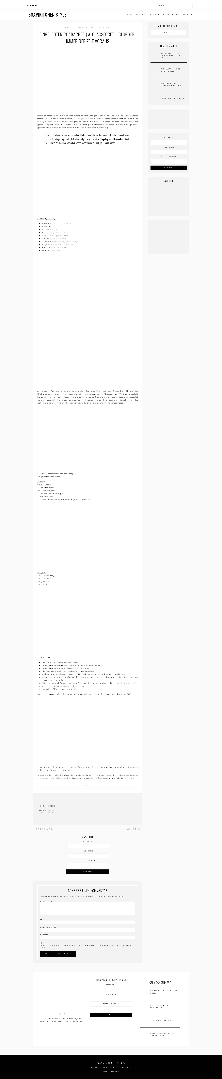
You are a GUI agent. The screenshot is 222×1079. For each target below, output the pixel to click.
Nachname (87, 851)
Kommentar (47, 901)
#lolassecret (50, 121)
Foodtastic (52, 229)
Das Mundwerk (58, 238)
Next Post (133, 829)
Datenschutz (124, 1068)
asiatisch (41, 778)
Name (43, 919)
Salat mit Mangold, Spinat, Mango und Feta (171, 56)
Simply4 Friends (59, 247)
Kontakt (95, 1068)
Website (44, 935)
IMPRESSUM (108, 1068)
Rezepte (89, 28)
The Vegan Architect (56, 232)
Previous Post (44, 829)
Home (130, 14)
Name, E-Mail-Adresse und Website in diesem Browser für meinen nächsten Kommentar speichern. (87, 947)
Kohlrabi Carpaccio (173, 98)
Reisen (165, 14)
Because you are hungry (67, 241)
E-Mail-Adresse (49, 927)
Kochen (154, 14)
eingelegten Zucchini (126, 683)
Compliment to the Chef (61, 244)
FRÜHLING (50, 810)
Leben (175, 14)
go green (187, 14)
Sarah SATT (54, 250)
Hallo (62, 1013)
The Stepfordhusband (59, 235)
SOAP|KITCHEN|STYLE (47, 14)
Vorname (87, 841)
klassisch (62, 778)
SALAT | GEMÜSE (103, 28)
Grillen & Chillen (73, 28)
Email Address (88, 861)
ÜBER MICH (142, 14)
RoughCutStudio (84, 118)
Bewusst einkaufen (163, 1021)
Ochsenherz (48, 812)
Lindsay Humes (114, 1071)
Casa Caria (92, 499)
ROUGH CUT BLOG (62, 223)
